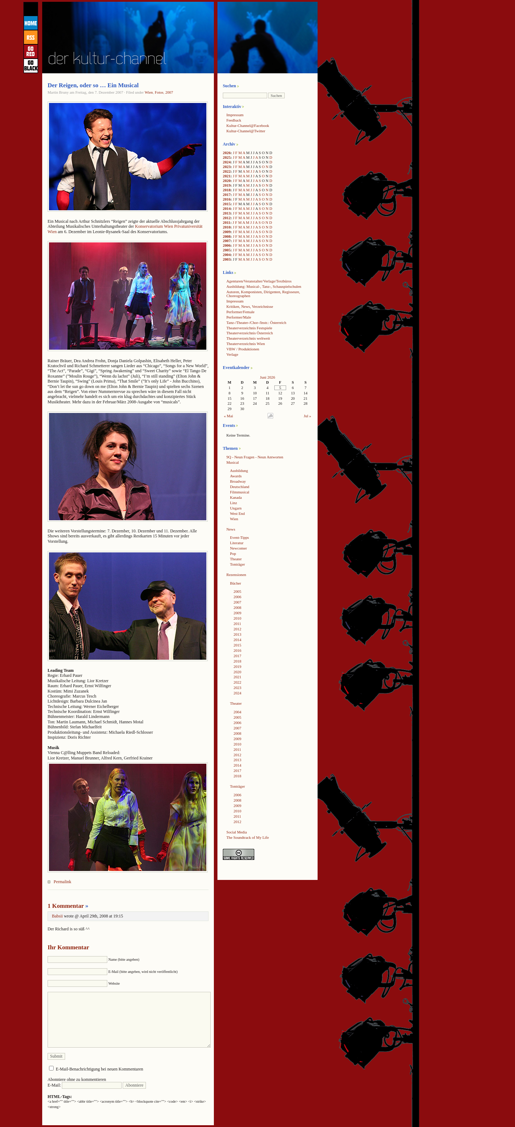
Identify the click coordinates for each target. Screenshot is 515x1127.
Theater (236, 559)
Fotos (159, 92)
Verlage (232, 354)
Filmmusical (239, 492)
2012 (227, 218)
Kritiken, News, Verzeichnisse (249, 306)
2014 (227, 208)
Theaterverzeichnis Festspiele (249, 328)
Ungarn (235, 508)
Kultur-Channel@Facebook (247, 125)
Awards (236, 476)
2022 (227, 171)
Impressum (235, 115)
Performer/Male (238, 317)
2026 (227, 153)
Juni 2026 (267, 377)
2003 (227, 259)
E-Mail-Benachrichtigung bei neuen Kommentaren (99, 1069)
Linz (233, 503)
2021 (227, 176)
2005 (227, 250)
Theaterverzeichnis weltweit (248, 338)
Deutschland (239, 486)
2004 (227, 254)
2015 (227, 204)
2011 (226, 222)
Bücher (235, 583)
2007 (169, 92)
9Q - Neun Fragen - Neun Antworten (254, 457)
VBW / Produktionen (242, 349)
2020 (227, 180)
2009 (227, 232)
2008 (227, 236)
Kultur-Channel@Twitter (245, 131)
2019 (227, 185)
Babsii (57, 916)
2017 (227, 194)
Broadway (238, 481)
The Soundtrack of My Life (247, 837)
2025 (227, 157)
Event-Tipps (239, 537)
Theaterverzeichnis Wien (245, 343)
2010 (227, 227)
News (230, 529)
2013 (227, 213)
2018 (227, 190)
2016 (227, 199)
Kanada (236, 497)
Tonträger (237, 564)
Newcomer (238, 548)
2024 (227, 162)
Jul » (307, 416)
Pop (233, 553)
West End (237, 513)
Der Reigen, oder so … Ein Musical (93, 85)
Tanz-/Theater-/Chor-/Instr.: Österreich (256, 322)
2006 (227, 245)
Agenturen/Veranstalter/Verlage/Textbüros (258, 281)
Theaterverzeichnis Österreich (249, 333)
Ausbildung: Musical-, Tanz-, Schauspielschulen (263, 286)
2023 (227, 166)
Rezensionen (236, 574)
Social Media (236, 832)
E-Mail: (85, 1085)
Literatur (237, 543)
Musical (232, 462)
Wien (148, 92)
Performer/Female (240, 312)
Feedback (233, 120)
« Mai (228, 416)
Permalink (62, 881)
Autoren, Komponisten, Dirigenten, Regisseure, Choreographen (263, 294)
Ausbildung (239, 470)
